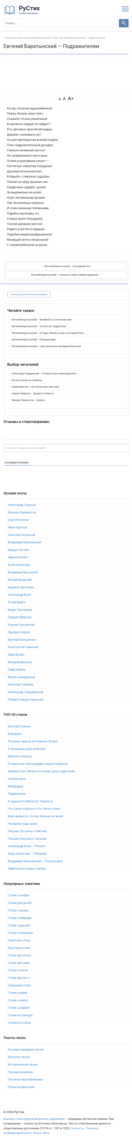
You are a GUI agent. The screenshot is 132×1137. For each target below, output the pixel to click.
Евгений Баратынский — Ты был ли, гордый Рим (39, 321)
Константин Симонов (23, 642)
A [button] (60, 99)
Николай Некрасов (21, 530)
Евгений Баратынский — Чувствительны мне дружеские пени (46, 341)
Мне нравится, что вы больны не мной (35, 811)
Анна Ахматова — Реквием (27, 849)
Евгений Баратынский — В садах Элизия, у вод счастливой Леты (48, 328)
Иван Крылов (17, 523)
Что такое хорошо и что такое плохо (34, 804)
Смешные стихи (19, 981)
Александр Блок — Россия (26, 841)
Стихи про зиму (19, 958)
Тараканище (17, 789)
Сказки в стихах (19, 1018)
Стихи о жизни (18, 906)
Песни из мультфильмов (25, 1075)
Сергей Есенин (18, 515)
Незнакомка (17, 774)
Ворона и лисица (20, 752)
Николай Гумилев (20, 680)
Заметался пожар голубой (27, 864)
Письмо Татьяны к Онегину (27, 826)
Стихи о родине (19, 1003)
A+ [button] (71, 98)
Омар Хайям (16, 665)
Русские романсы (20, 1067)
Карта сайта (41, 1128)
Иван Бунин (16, 650)
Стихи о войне (18, 996)
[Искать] (124, 23)
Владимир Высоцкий (23, 568)
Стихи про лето (19, 973)
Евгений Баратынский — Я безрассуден (34, 335)
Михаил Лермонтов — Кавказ (28, 395)
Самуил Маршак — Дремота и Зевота (33, 389)
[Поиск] (60, 23)
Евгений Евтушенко (22, 635)
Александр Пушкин (22, 500)
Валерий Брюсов (20, 657)
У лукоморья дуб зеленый (26, 744)
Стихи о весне (18, 966)
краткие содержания (51, 1114)
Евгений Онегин (19, 722)
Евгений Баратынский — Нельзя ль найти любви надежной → (96, 268)
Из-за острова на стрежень (27, 375)
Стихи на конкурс (20, 1010)
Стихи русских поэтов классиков (28, 290)
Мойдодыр (15, 782)
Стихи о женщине (20, 928)
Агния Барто (16, 597)
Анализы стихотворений (19, 1114)
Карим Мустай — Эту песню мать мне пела (35, 382)
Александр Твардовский (25, 687)
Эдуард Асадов (19, 627)
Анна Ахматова (19, 560)
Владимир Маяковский (24, 538)
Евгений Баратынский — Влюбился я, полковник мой (42, 315)
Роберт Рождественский (25, 695)
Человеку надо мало (22, 819)
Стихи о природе (19, 913)
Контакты (77, 1123)
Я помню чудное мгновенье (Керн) (33, 737)
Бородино (15, 729)
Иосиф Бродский (20, 575)
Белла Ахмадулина (21, 672)
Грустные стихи (19, 943)
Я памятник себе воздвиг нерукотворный (38, 759)
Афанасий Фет (18, 553)
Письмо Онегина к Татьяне (27, 834)
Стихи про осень (19, 951)
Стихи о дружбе (19, 921)
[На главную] (23, 13)
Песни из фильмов (21, 1082)
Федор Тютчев (18, 545)
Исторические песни (22, 1060)
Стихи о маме (17, 988)
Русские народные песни (26, 1045)
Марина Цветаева (21, 583)
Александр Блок (19, 590)
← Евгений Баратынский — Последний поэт (35, 268)
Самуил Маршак (20, 612)
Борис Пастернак (20, 605)
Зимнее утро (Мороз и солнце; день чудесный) (41, 766)
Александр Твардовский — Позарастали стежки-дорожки (44, 369)
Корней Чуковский (21, 620)
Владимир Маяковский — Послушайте (35, 856)
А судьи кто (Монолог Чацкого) (30, 797)
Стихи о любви (18, 891)
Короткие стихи (19, 936)
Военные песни (19, 1052)
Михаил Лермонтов (22, 508)
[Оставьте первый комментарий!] (66, 443)
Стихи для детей (19, 898)
